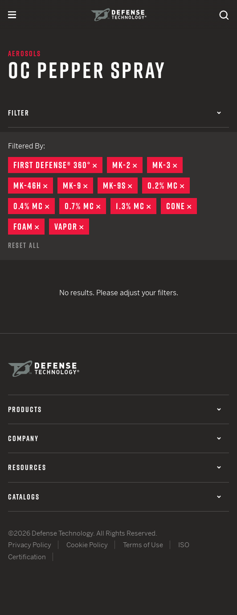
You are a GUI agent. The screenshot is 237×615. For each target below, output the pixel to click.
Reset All (24, 245)
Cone (181, 206)
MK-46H (33, 185)
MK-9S (120, 185)
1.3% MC (136, 206)
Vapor (71, 226)
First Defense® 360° (57, 165)
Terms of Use (143, 545)
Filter (114, 112)
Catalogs (114, 496)
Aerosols (24, 53)
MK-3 (167, 165)
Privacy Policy (29, 545)
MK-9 (78, 185)
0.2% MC (168, 185)
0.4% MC (34, 206)
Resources (114, 467)
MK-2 (127, 165)
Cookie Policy (87, 545)
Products (114, 409)
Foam (29, 226)
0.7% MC (85, 206)
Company (114, 438)
